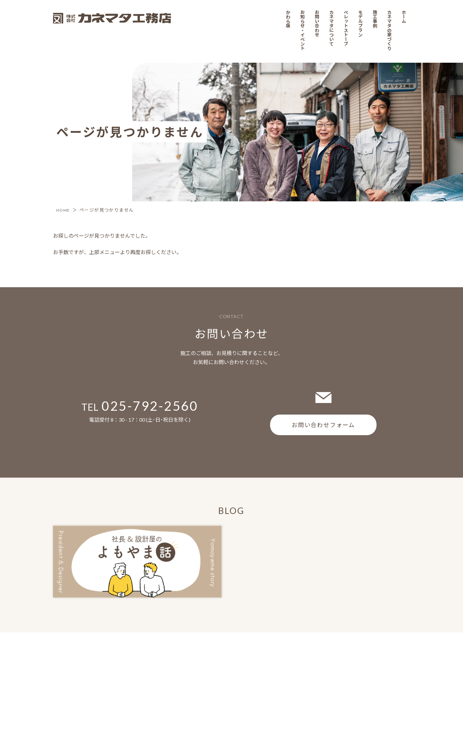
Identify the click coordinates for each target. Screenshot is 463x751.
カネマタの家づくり (392, 672)
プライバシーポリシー (75, 681)
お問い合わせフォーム (323, 424)
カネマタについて (333, 670)
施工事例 (377, 660)
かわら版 (288, 660)
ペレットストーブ (347, 670)
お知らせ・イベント (303, 672)
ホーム (407, 658)
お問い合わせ (318, 665)
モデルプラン (362, 665)
